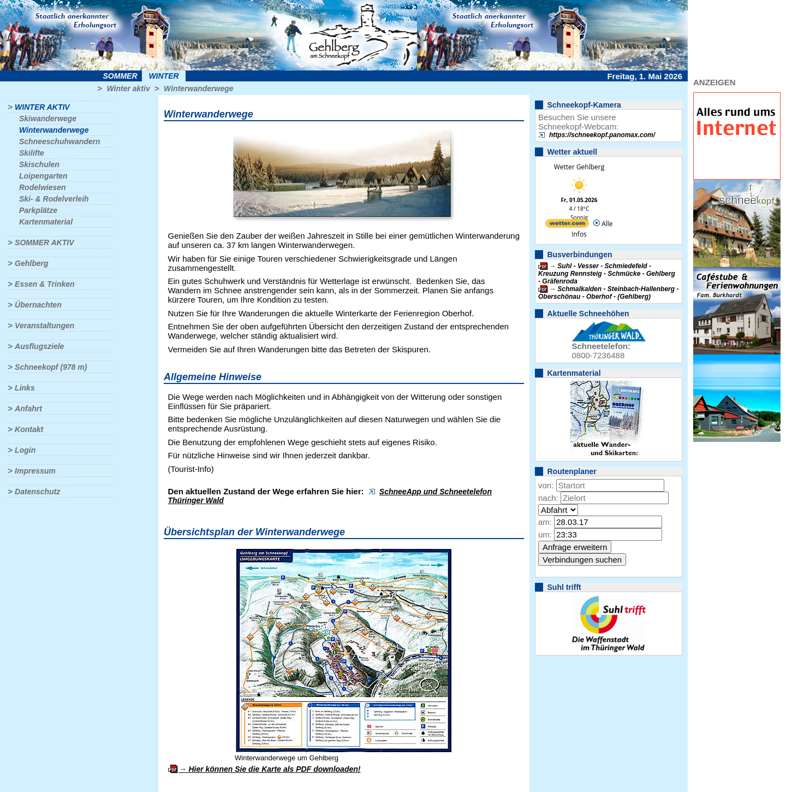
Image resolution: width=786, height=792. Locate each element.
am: (545, 522)
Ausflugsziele (39, 346)
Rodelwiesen (42, 187)
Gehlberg (31, 263)
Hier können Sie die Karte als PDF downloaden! (274, 769)
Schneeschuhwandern (59, 141)
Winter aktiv (128, 88)
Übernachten (38, 304)
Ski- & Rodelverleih (54, 198)
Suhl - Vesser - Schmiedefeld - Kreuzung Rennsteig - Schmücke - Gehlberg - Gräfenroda (606, 273)
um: (545, 534)
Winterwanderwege (198, 88)
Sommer (120, 76)
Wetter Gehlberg (579, 167)
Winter (163, 76)
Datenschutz (37, 491)
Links (25, 387)
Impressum (35, 470)
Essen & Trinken (44, 284)
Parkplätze (38, 210)
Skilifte (31, 153)
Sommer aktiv (44, 242)
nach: (548, 498)
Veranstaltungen (44, 325)
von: (545, 485)
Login (25, 450)
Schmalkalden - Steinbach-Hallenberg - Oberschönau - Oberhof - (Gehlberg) (608, 292)
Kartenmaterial (46, 221)
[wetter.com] (567, 225)
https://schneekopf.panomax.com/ (602, 135)
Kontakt (29, 429)
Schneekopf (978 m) (51, 367)
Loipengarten (43, 176)
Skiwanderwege (47, 118)
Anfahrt (28, 408)
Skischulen (39, 164)
